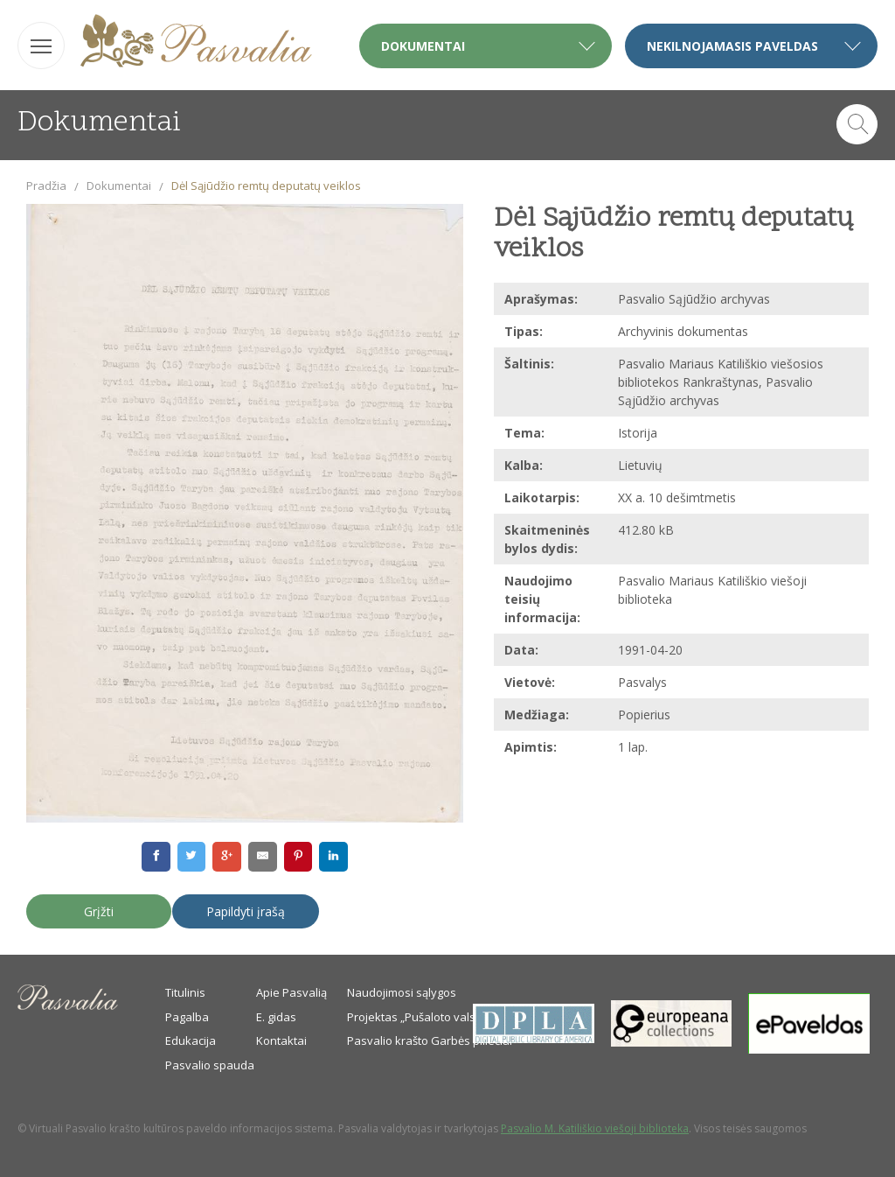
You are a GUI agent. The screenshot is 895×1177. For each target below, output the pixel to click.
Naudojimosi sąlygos (401, 992)
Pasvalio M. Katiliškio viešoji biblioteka (595, 1128)
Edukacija (190, 1040)
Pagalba (187, 1017)
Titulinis (185, 992)
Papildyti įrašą (245, 911)
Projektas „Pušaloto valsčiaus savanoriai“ (457, 1017)
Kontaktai (281, 1040)
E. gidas (276, 1017)
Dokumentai (119, 185)
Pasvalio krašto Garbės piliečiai (429, 1040)
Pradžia (46, 185)
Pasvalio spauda (209, 1065)
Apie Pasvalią (291, 992)
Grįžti (99, 911)
